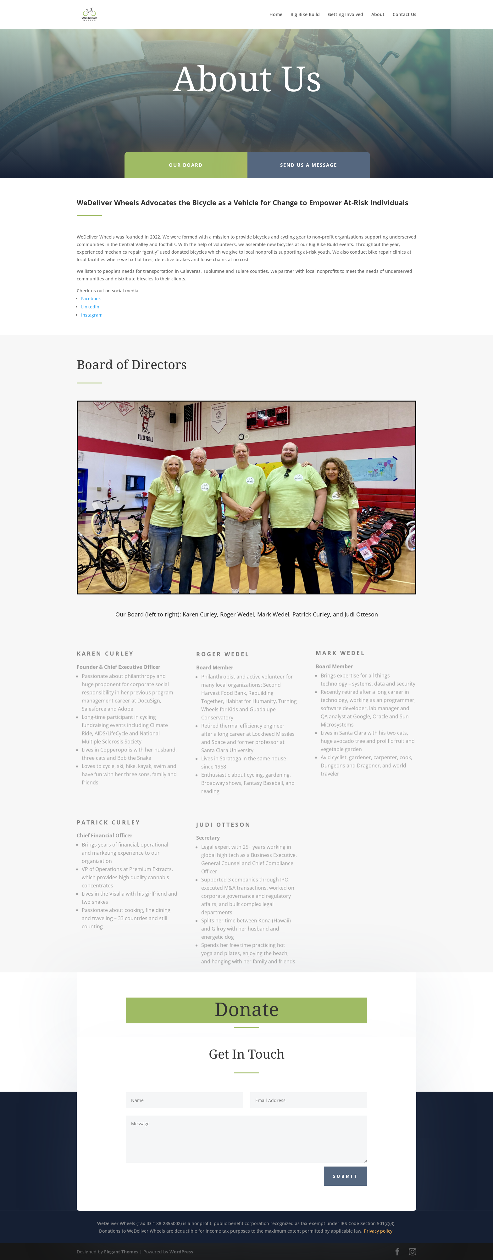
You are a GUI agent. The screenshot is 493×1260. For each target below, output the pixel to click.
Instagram (91, 315)
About (378, 14)
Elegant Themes (121, 1252)
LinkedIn (90, 307)
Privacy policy (378, 1231)
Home (275, 14)
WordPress (181, 1252)
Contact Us (404, 14)
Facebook (91, 298)
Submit (345, 1176)
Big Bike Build (305, 14)
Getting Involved (345, 14)
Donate (246, 1009)
